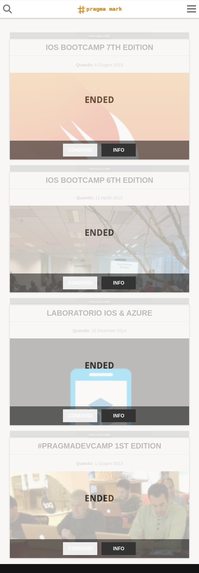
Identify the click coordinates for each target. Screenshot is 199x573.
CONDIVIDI (80, 150)
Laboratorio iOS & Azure (99, 313)
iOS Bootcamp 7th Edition (99, 47)
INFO (118, 150)
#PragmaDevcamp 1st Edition (99, 446)
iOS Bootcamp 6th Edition (99, 180)
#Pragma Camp (99, 35)
